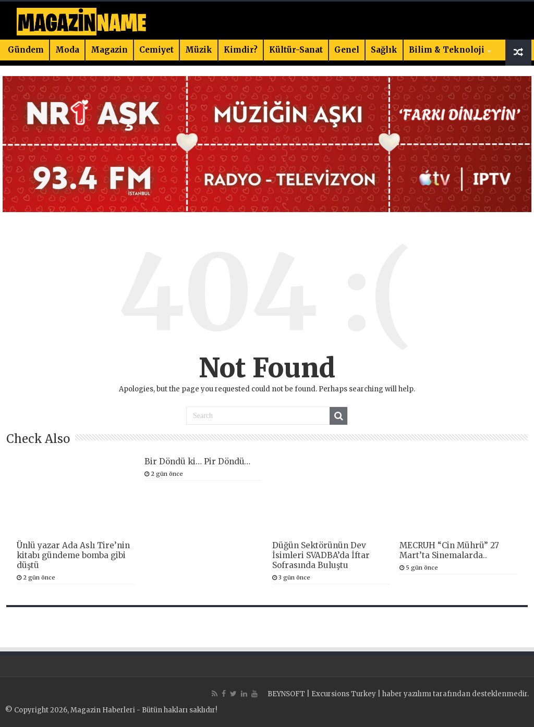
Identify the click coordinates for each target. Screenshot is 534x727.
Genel (346, 50)
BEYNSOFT (286, 693)
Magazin (109, 50)
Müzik (198, 50)
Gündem (26, 50)
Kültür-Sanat (296, 50)
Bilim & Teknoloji (446, 50)
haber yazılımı (406, 693)
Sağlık (384, 50)
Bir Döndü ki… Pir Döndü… (197, 461)
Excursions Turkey (343, 693)
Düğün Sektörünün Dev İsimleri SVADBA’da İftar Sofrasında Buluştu (321, 555)
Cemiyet (156, 50)
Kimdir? (241, 50)
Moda (67, 50)
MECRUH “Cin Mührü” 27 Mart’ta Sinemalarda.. (449, 550)
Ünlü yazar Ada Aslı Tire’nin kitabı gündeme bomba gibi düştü (73, 555)
